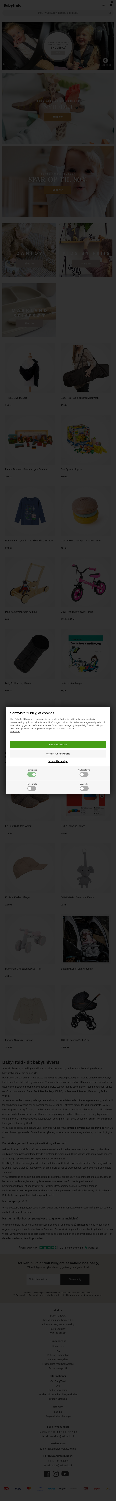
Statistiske (84, 787)
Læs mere (15, 731)
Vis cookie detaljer (58, 761)
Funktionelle (32, 787)
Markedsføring (84, 773)
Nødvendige (32, 773)
